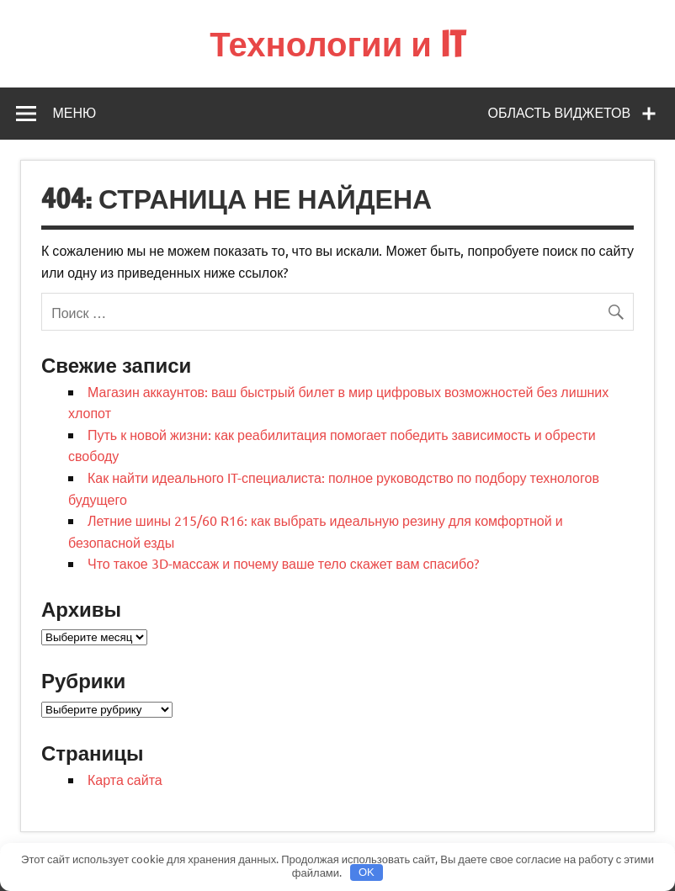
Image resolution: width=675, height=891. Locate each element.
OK (367, 872)
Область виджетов (559, 112)
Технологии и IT (337, 43)
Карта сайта (125, 779)
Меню (74, 112)
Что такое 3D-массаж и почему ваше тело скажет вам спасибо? (283, 562)
